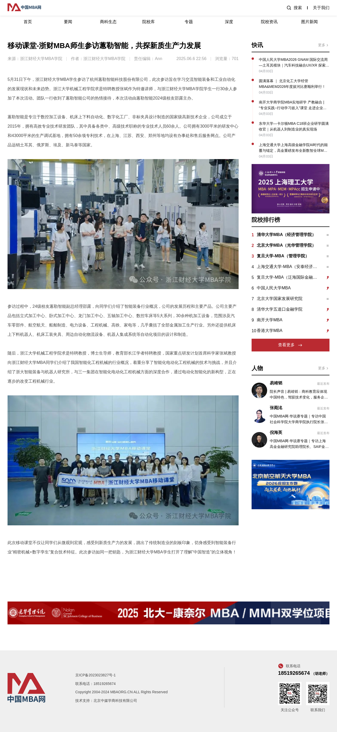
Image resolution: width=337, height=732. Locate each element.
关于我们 (321, 7)
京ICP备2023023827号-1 (95, 675)
